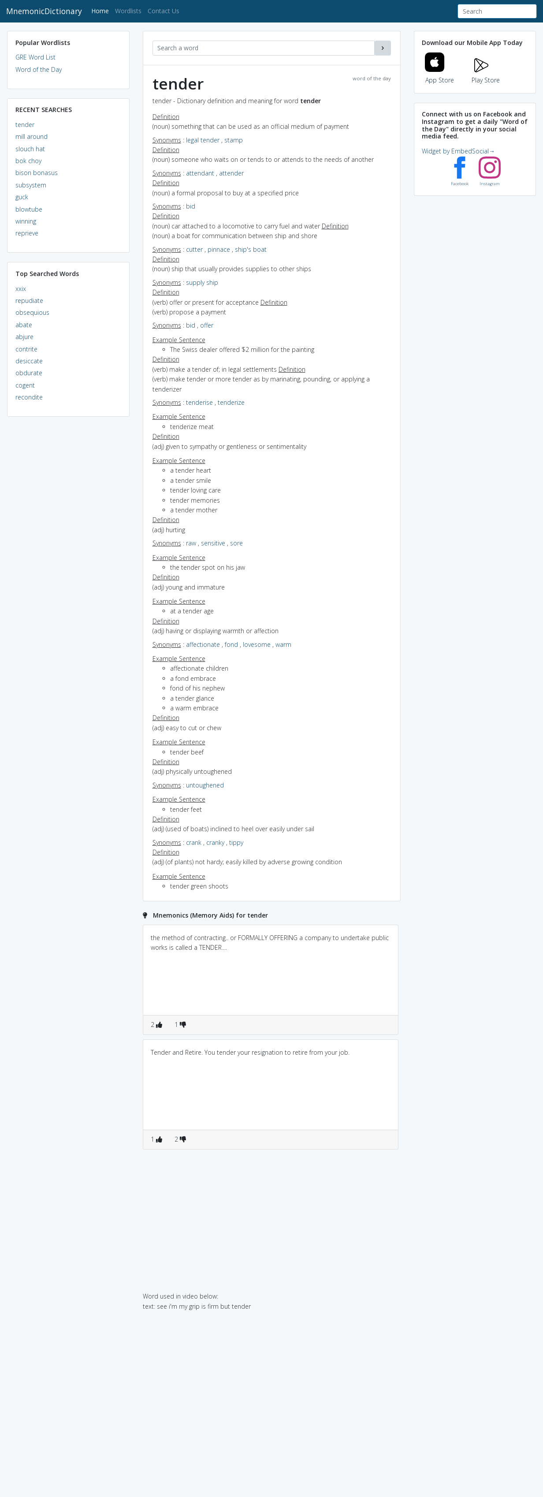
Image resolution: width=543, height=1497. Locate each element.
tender (24, 124)
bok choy (28, 161)
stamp (233, 140)
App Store (439, 75)
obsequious (32, 312)
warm (283, 644)
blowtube (28, 209)
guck (21, 197)
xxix (20, 288)
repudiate (29, 300)
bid (190, 206)
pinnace (219, 249)
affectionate (203, 644)
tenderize (231, 402)
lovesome (257, 644)
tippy (236, 842)
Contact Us (163, 11)
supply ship (202, 282)
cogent (25, 385)
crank (193, 842)
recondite (29, 397)
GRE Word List (35, 57)
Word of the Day (38, 69)
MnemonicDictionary (44, 11)
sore (236, 543)
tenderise (199, 402)
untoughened (205, 785)
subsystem (30, 185)
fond (231, 644)
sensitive (213, 543)
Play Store (486, 75)
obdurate (28, 373)
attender (231, 173)
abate (23, 325)
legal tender (202, 140)
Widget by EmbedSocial (458, 151)
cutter (194, 249)
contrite (26, 349)
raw (191, 543)
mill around (31, 136)
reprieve (26, 233)
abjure (24, 336)
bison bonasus (36, 172)
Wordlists (128, 11)
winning (25, 221)
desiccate (29, 361)
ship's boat (251, 249)
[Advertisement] (68, 558)
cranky (215, 842)
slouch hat (30, 149)
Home (101, 10)
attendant (200, 173)
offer (206, 325)
